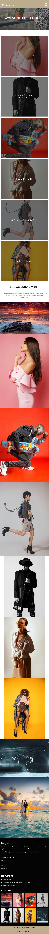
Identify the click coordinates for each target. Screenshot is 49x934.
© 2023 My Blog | (19, 927)
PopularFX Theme (29, 927)
